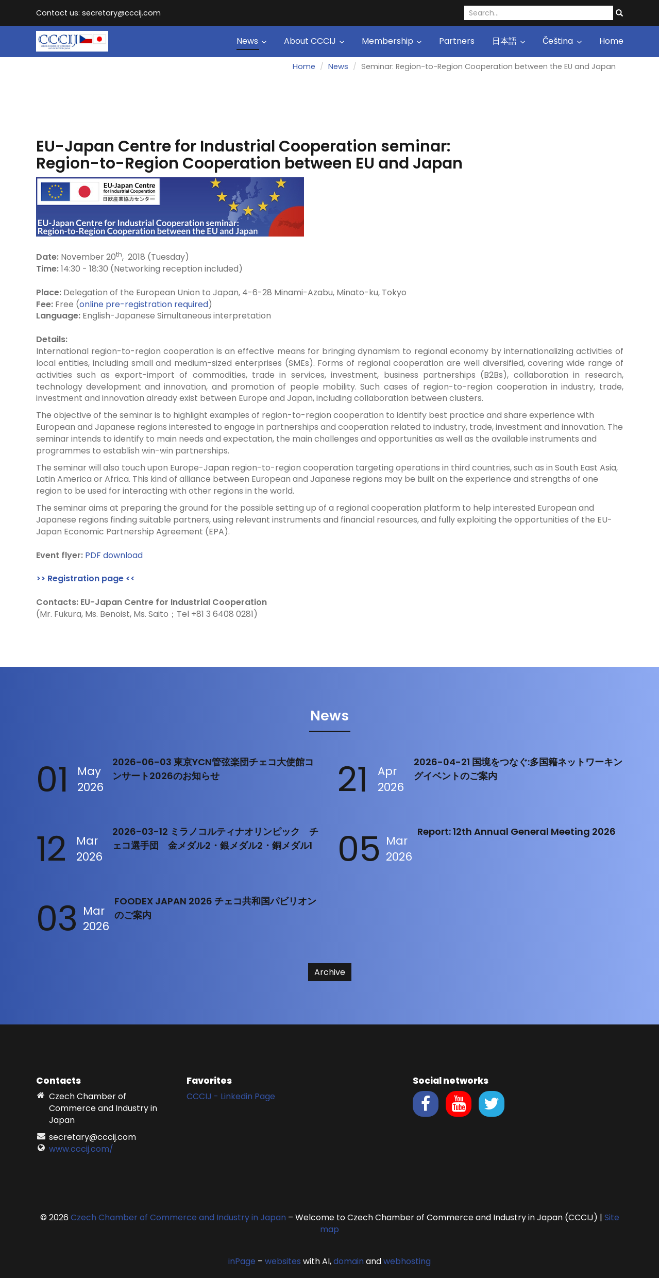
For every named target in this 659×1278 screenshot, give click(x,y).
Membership (391, 41)
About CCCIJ (314, 41)
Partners (457, 41)
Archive (329, 972)
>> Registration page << (85, 578)
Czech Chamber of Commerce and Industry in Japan (178, 1217)
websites (283, 1261)
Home (611, 41)
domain (348, 1261)
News (251, 41)
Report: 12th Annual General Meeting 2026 (516, 831)
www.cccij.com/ (81, 1149)
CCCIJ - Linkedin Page (231, 1096)
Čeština (562, 41)
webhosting (407, 1261)
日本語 (508, 41)
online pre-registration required (143, 304)
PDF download (114, 555)
